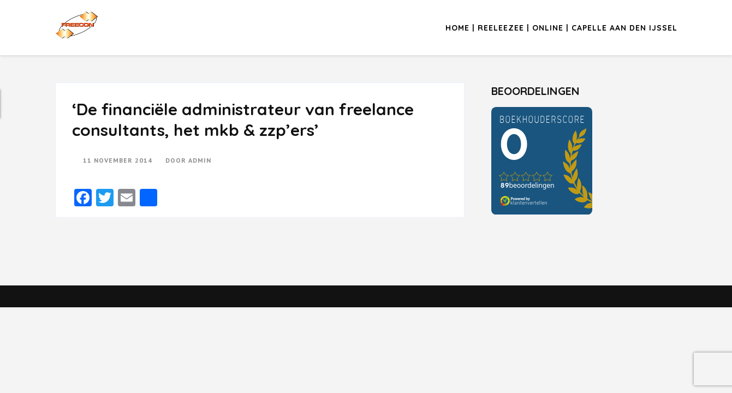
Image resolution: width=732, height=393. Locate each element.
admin (199, 160)
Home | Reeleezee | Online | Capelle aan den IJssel (561, 27)
